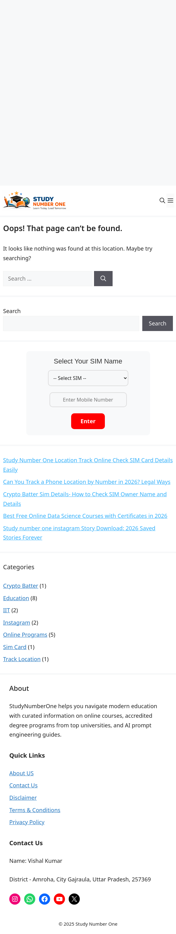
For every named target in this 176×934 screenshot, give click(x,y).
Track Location (22, 659)
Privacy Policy (27, 822)
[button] (162, 201)
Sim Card (15, 647)
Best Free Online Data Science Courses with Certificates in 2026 (85, 515)
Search (12, 311)
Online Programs (25, 634)
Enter (87, 421)
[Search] (103, 278)
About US (21, 773)
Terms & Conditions (34, 810)
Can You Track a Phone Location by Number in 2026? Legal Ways (86, 481)
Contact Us (23, 785)
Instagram (16, 622)
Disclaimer (23, 797)
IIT (6, 610)
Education (16, 598)
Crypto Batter (20, 585)
